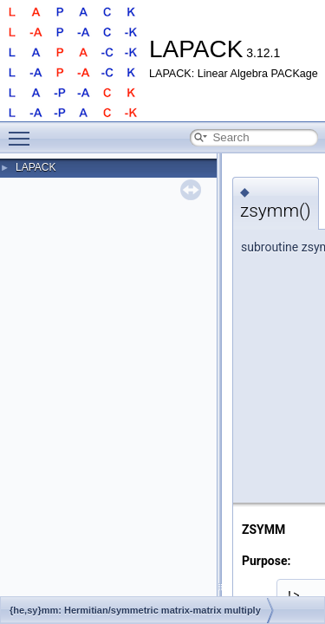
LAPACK (35, 167)
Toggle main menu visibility (23, 131)
